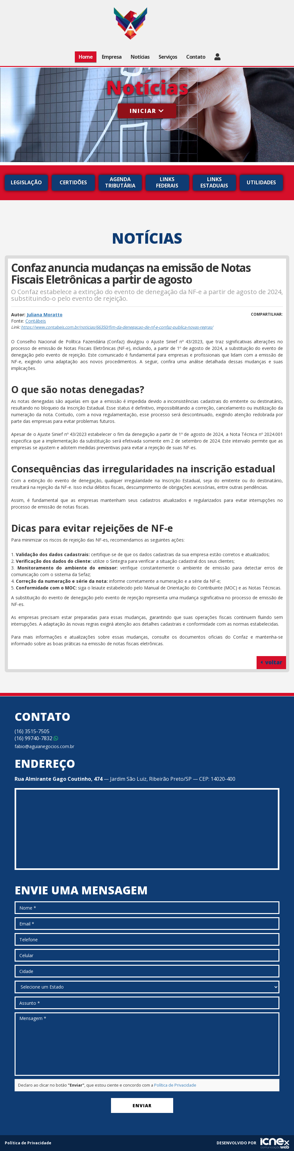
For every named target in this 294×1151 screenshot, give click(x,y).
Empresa (111, 56)
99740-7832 (36, 738)
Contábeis (35, 321)
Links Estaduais (214, 182)
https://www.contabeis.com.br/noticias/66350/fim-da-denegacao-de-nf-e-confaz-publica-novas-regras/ (117, 327)
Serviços (168, 56)
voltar (271, 662)
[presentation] (63, 1107)
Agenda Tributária (120, 182)
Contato (195, 56)
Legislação (26, 182)
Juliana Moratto (44, 315)
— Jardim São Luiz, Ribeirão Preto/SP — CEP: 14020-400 (125, 778)
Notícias (140, 56)
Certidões (73, 182)
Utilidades (261, 182)
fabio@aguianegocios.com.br (44, 746)
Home (86, 56)
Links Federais (167, 182)
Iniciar (147, 111)
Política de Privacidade (175, 1085)
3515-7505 (32, 731)
